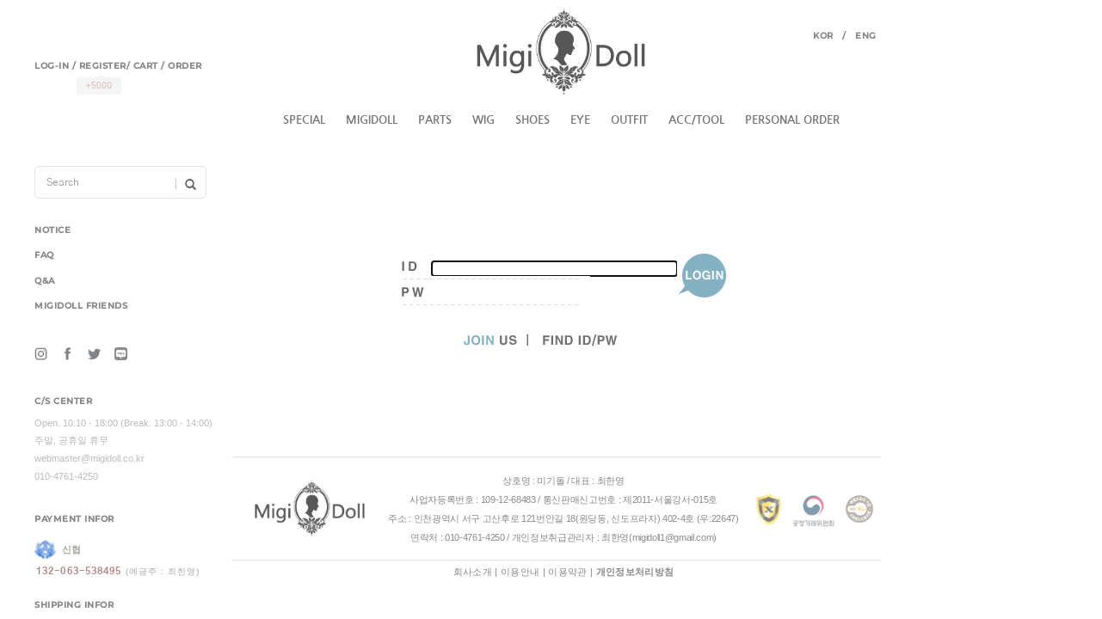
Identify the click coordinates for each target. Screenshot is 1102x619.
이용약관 (567, 572)
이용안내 (520, 572)
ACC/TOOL (696, 120)
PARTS (435, 120)
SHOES (532, 120)
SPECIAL (304, 120)
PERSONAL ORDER (792, 120)
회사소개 (472, 572)
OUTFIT (629, 120)
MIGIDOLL (371, 120)
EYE (580, 120)
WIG (483, 120)
